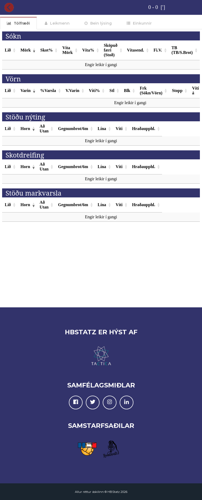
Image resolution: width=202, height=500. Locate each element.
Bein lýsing (101, 23)
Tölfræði (22, 23)
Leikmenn (60, 23)
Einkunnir (142, 23)
